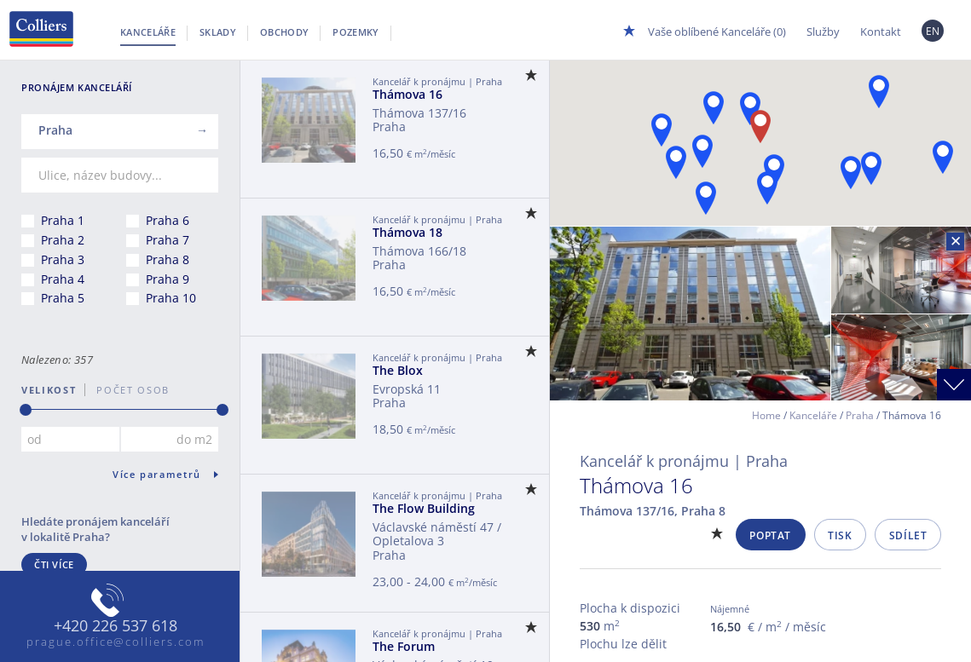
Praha (860, 415)
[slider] (26, 410)
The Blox (398, 370)
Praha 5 (62, 298)
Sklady (217, 32)
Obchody (284, 32)
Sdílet (908, 535)
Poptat (770, 535)
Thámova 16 (407, 94)
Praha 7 (167, 240)
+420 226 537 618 (115, 626)
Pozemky (355, 32)
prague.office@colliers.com (115, 641)
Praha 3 (62, 259)
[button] (879, 91)
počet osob (127, 389)
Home (766, 415)
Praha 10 (171, 298)
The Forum (404, 646)
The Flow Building (424, 508)
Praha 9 (167, 279)
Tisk (840, 535)
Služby (823, 31)
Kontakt (880, 31)
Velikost (48, 389)
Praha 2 (62, 240)
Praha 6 (167, 220)
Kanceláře (148, 32)
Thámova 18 (407, 232)
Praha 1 (62, 220)
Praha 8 (167, 259)
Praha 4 (62, 279)
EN (933, 31)
